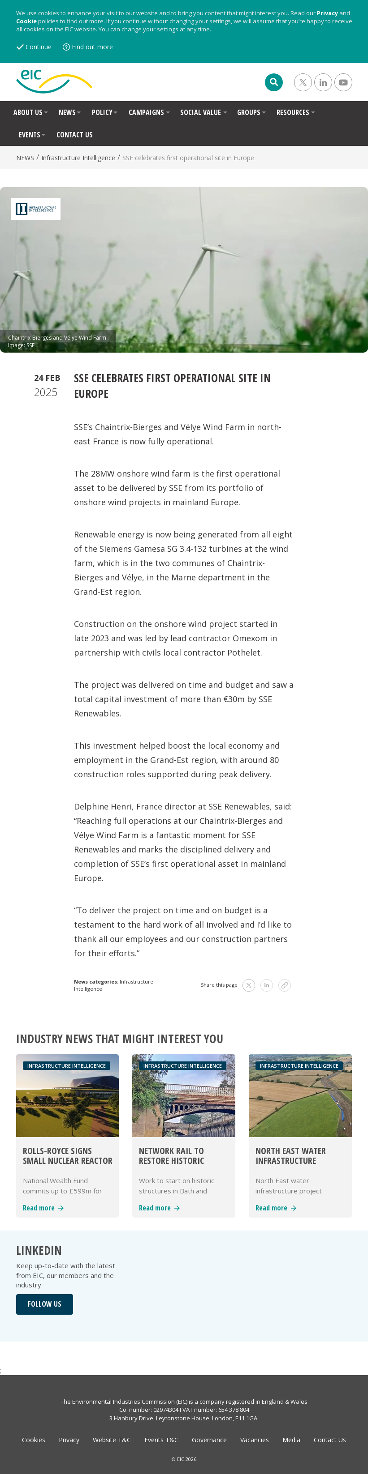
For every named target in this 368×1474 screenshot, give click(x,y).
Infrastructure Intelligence (78, 157)
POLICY (102, 112)
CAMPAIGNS (146, 112)
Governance (209, 1440)
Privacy (327, 13)
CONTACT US (74, 135)
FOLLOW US (44, 1304)
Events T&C (161, 1440)
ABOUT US (28, 112)
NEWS (67, 112)
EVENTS (29, 135)
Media (291, 1440)
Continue (39, 47)
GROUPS (248, 112)
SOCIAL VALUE (200, 112)
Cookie (26, 21)
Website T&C (112, 1440)
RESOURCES (293, 112)
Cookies (33, 1440)
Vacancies (254, 1440)
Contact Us (330, 1440)
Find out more (92, 47)
